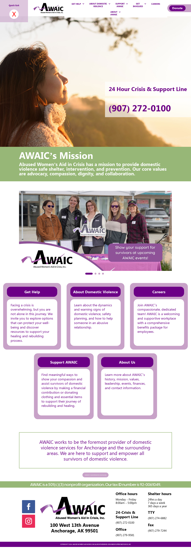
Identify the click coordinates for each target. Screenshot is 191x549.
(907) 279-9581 (125, 537)
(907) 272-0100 (142, 107)
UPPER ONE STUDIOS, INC (123, 546)
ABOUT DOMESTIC (98, 5)
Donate (176, 8)
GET (138, 5)
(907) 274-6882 (157, 520)
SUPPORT (120, 5)
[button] (89, 274)
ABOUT (113, 13)
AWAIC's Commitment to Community (95, 475)
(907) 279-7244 (157, 532)
